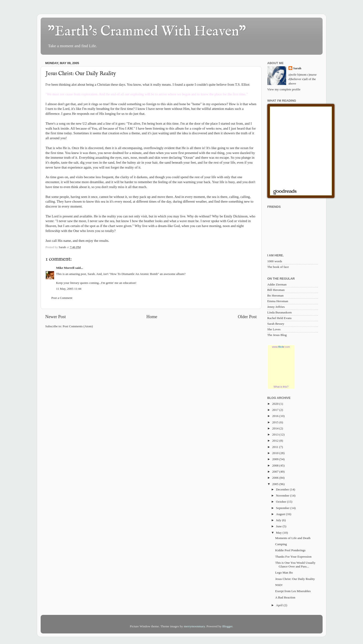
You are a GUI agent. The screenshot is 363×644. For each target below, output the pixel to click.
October (281, 501)
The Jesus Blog (277, 335)
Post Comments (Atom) (78, 326)
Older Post (247, 316)
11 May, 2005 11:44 (69, 288)
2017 (275, 410)
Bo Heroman (275, 295)
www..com (281, 346)
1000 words (274, 261)
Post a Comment (61, 298)
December (283, 489)
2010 (275, 453)
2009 (275, 459)
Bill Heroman (276, 290)
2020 (275, 403)
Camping (281, 544)
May (279, 532)
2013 (275, 434)
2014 (275, 428)
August (281, 514)
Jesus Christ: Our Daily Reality (295, 579)
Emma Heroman (277, 301)
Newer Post (55, 316)
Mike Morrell (65, 268)
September (283, 508)
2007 (275, 471)
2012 (275, 440)
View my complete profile (284, 89)
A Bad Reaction (285, 597)
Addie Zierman (277, 284)
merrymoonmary (194, 626)
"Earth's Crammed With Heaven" (147, 32)
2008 (275, 465)
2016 (275, 416)
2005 (275, 484)
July (279, 520)
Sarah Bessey (275, 323)
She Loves (274, 329)
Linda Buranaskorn (279, 312)
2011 (275, 447)
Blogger (227, 626)
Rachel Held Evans (279, 318)
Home (151, 316)
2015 (275, 422)
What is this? (281, 386)
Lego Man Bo (284, 572)
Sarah (297, 68)
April (280, 605)
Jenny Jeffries (276, 307)
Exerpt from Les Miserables (293, 591)
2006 (275, 477)
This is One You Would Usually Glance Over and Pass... (295, 564)
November (283, 495)
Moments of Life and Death (292, 538)
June (279, 526)
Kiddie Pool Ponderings (290, 550)
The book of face (278, 267)
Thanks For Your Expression (293, 556)
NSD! (279, 585)
